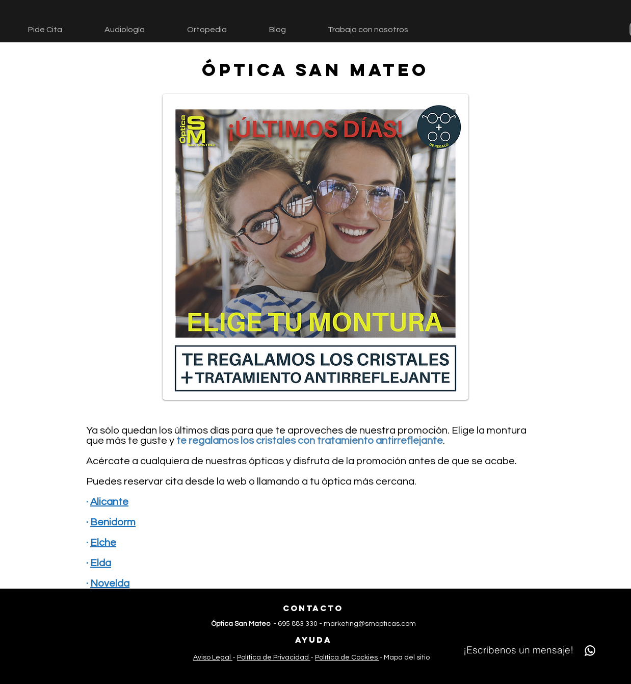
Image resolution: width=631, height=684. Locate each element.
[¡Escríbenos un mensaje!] (532, 650)
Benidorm (113, 522)
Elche (103, 543)
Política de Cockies (347, 657)
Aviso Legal (212, 657)
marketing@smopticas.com (370, 623)
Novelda (109, 583)
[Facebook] (297, 671)
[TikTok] (328, 671)
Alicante (109, 502)
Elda (100, 563)
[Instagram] (312, 671)
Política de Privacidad (273, 657)
